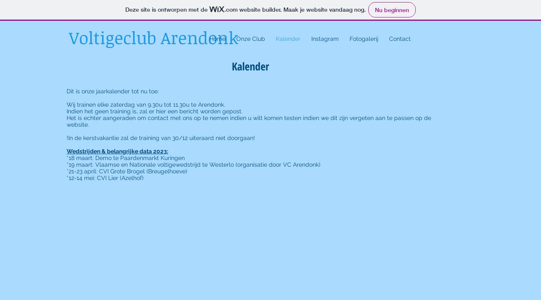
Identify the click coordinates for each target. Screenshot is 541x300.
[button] (250, 39)
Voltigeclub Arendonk (153, 37)
